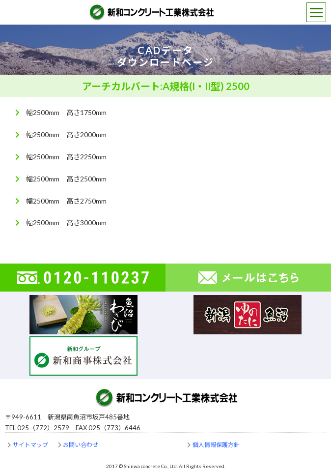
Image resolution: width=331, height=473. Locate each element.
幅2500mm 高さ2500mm (66, 179)
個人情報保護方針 (216, 444)
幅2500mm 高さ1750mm (66, 112)
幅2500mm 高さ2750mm (66, 201)
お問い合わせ (80, 444)
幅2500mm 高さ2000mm (66, 134)
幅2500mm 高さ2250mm (66, 156)
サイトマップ (30, 444)
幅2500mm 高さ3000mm (66, 222)
